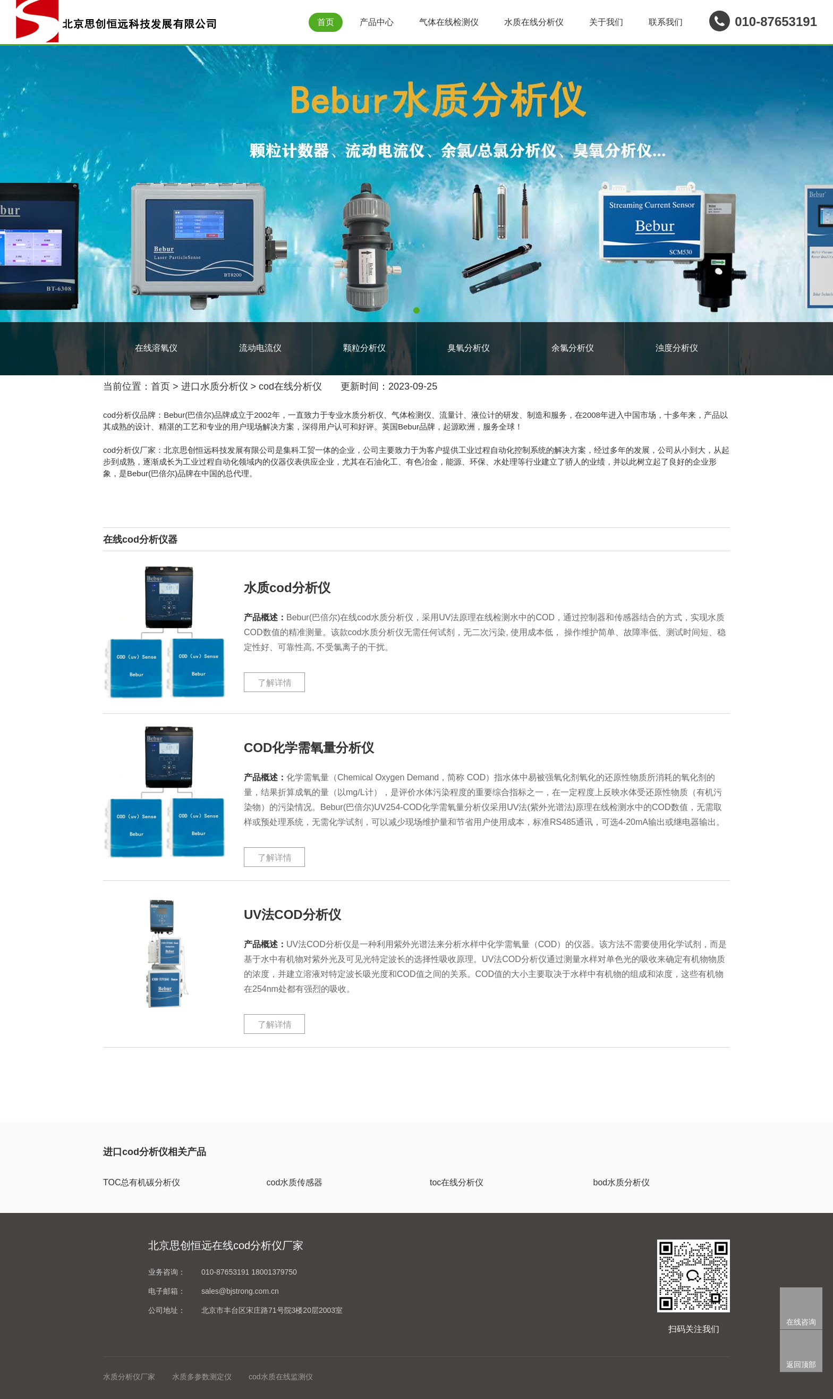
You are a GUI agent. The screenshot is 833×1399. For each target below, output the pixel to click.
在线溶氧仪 (156, 347)
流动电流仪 (260, 347)
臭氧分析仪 (468, 347)
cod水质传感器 (295, 1182)
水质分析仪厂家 (129, 1376)
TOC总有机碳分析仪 (141, 1182)
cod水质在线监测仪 (281, 1376)
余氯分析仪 (572, 347)
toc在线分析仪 (456, 1182)
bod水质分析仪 (621, 1182)
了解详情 (275, 682)
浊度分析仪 (677, 347)
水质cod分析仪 (287, 587)
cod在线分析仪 (290, 386)
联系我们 (666, 22)
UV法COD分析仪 (292, 914)
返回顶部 (801, 1364)
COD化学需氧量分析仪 (309, 747)
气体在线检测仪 (449, 22)
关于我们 (606, 22)
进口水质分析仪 (214, 386)
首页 (325, 22)
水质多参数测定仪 (202, 1376)
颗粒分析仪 (364, 347)
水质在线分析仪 (534, 22)
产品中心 (377, 22)
